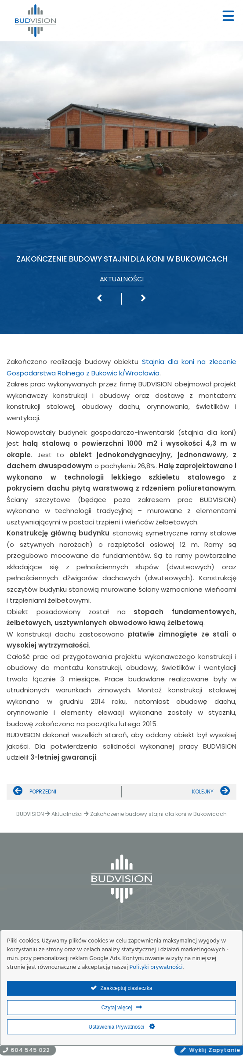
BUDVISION (30, 814)
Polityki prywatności (156, 967)
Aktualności (122, 279)
